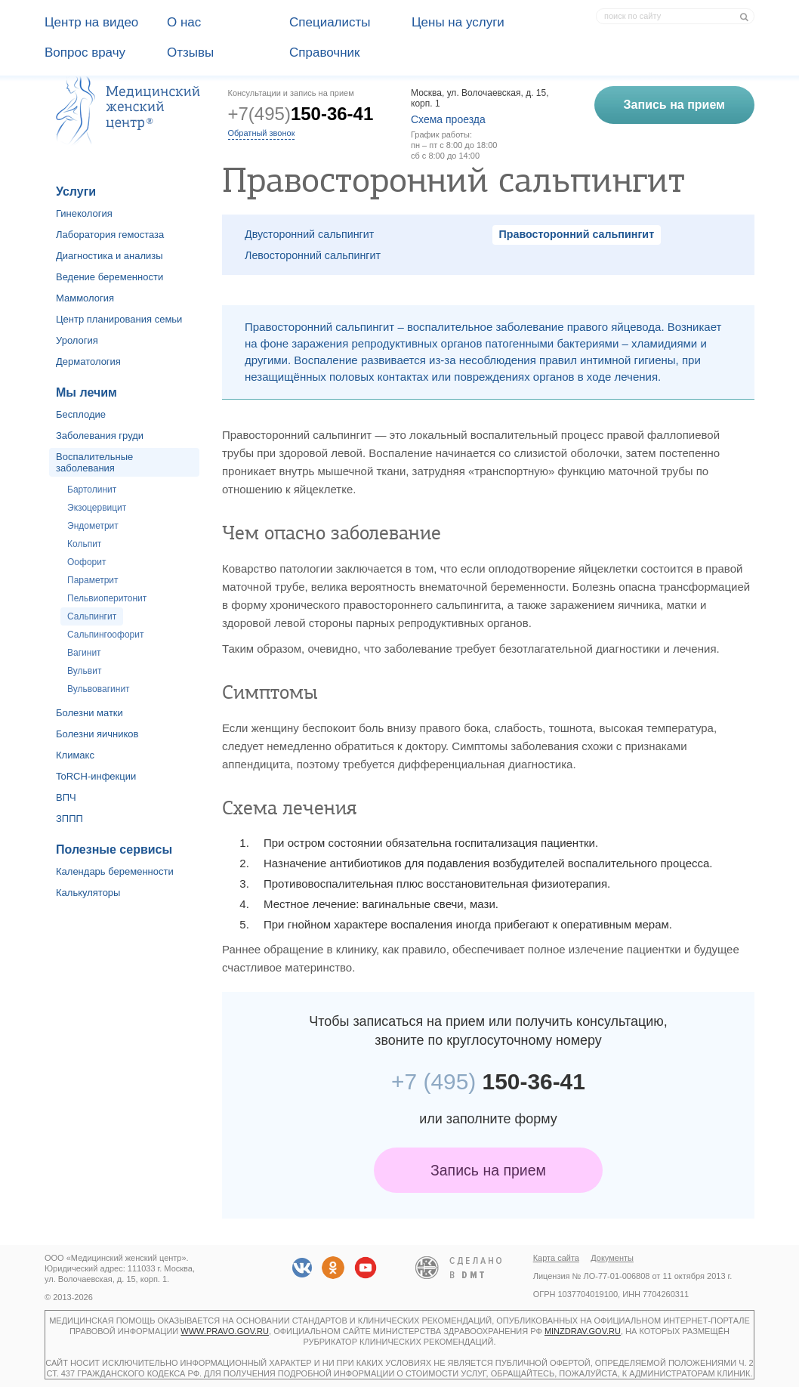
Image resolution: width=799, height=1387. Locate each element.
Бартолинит (91, 489)
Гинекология (84, 213)
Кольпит (84, 544)
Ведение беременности (109, 277)
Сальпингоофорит (105, 634)
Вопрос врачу (85, 52)
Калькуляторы (88, 892)
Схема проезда (448, 119)
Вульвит (84, 671)
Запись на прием (488, 1170)
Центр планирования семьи (119, 319)
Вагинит (84, 652)
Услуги (76, 191)
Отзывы (190, 52)
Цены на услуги (458, 22)
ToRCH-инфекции (96, 776)
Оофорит (86, 562)
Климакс (75, 755)
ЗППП (69, 818)
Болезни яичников (97, 734)
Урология (77, 340)
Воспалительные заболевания (94, 462)
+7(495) (301, 113)
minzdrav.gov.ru (582, 1331)
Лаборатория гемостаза (110, 234)
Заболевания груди (99, 435)
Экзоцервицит (96, 507)
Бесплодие (81, 414)
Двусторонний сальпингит (309, 234)
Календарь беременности (115, 871)
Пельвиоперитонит (107, 598)
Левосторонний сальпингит (313, 255)
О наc (184, 22)
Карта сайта (556, 1257)
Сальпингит (91, 616)
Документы (612, 1257)
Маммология (85, 298)
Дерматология (88, 361)
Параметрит (93, 580)
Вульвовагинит (98, 689)
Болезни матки (89, 712)
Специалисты (330, 22)
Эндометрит (93, 526)
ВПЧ (66, 797)
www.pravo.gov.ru (224, 1331)
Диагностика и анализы (109, 255)
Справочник (324, 52)
